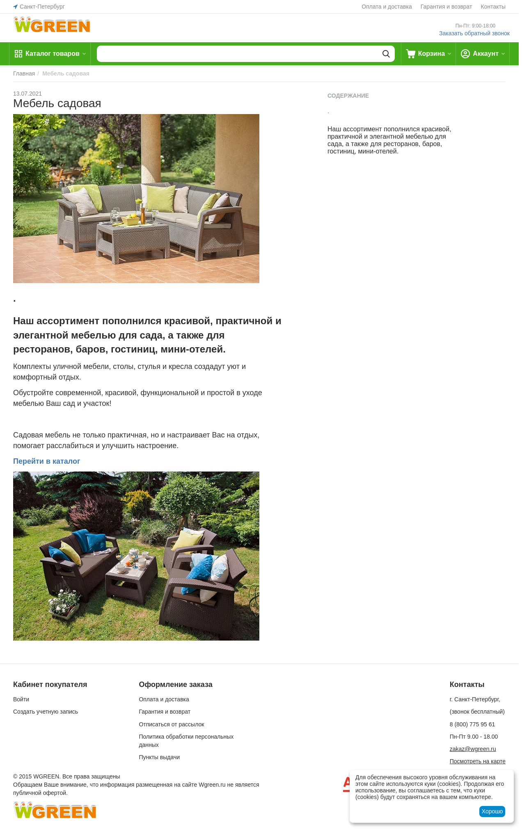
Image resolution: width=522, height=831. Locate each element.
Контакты (493, 6)
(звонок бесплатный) (477, 711)
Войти (21, 699)
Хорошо (492, 811)
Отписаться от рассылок (171, 724)
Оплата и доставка (387, 6)
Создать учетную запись (45, 711)
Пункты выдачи (159, 757)
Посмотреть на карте (478, 761)
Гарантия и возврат (446, 6)
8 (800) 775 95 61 (472, 724)
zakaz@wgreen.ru (473, 749)
